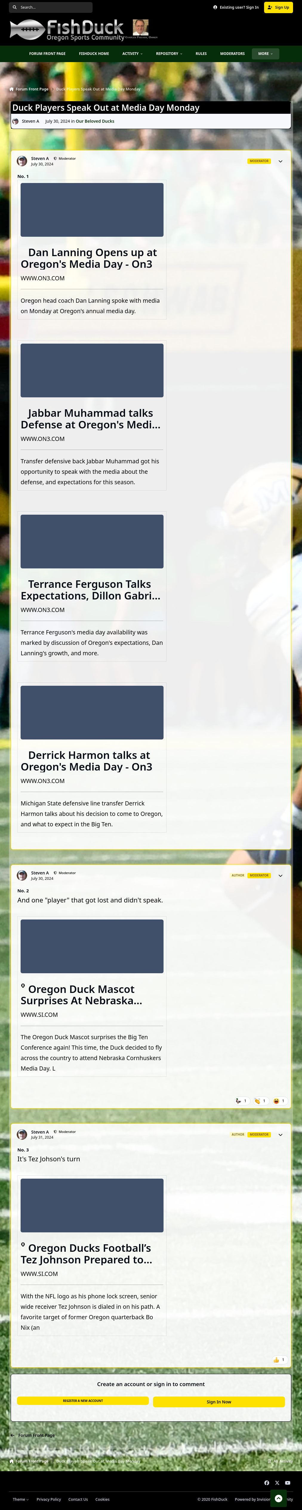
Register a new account (83, 1401)
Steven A (30, 121)
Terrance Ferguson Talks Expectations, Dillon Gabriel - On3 (91, 595)
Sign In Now (219, 1402)
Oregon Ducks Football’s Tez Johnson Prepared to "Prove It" (86, 1259)
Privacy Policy (49, 1499)
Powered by (264, 1499)
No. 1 (23, 176)
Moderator (67, 158)
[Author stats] (280, 161)
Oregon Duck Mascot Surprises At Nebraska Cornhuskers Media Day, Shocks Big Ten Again (82, 1006)
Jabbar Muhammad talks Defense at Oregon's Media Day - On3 (89, 424)
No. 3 (23, 1150)
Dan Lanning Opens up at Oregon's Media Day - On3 (89, 258)
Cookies (102, 1499)
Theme (21, 1499)
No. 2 (23, 891)
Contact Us (78, 1499)
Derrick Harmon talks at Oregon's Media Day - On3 (86, 761)
